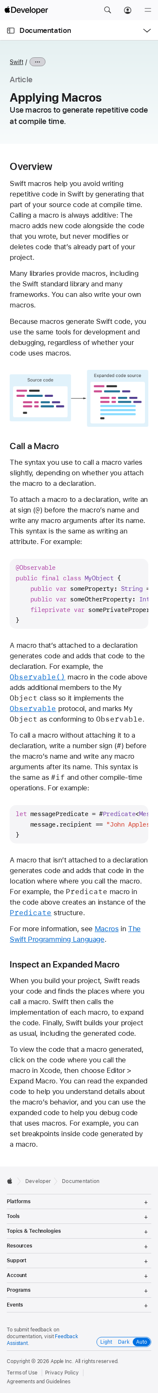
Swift (16, 62)
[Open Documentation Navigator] (11, 30)
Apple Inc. (62, 1361)
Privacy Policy (62, 1373)
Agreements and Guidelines (38, 1382)
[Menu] (148, 10)
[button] (107, 10)
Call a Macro (34, 446)
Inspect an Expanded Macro (65, 964)
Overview (31, 166)
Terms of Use (22, 1373)
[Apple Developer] (26, 10)
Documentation (45, 30)
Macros (107, 928)
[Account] (128, 10)
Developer (38, 1181)
